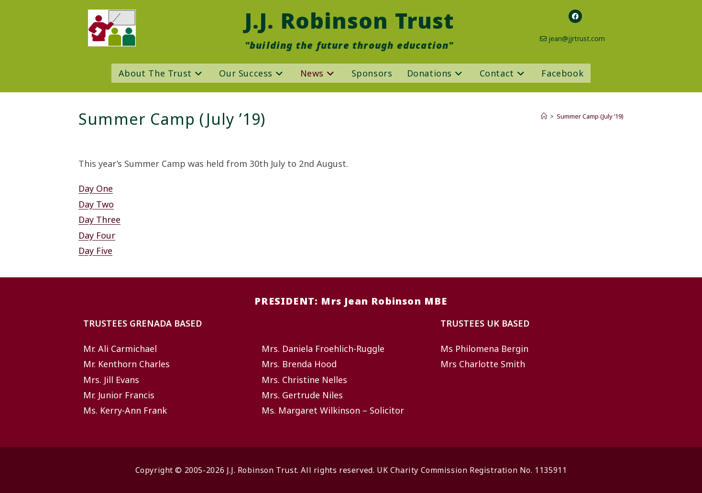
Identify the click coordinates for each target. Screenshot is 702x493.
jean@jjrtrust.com (576, 38)
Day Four (96, 235)
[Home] (544, 116)
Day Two (96, 204)
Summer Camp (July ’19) (590, 116)
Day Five (95, 250)
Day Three (99, 219)
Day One (95, 188)
